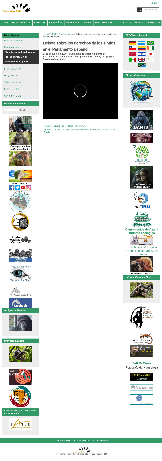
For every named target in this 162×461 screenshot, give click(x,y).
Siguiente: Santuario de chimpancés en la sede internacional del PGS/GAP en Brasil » (79, 130)
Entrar (154, 3)
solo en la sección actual (146, 16)
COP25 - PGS (123, 22)
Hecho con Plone (63, 440)
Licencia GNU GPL (79, 440)
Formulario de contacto (65, 454)
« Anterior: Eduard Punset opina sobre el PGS (64, 126)
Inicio (45, 34)
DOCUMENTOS (103, 22)
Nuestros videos (66, 34)
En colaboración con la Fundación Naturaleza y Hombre (142, 249)
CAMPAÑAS (56, 22)
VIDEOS (87, 22)
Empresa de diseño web (98, 440)
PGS (6, 22)
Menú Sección (12, 35)
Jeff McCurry (142, 363)
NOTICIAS (40, 22)
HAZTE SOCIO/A (21, 22)
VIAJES (138, 22)
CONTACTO (153, 22)
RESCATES (72, 22)
